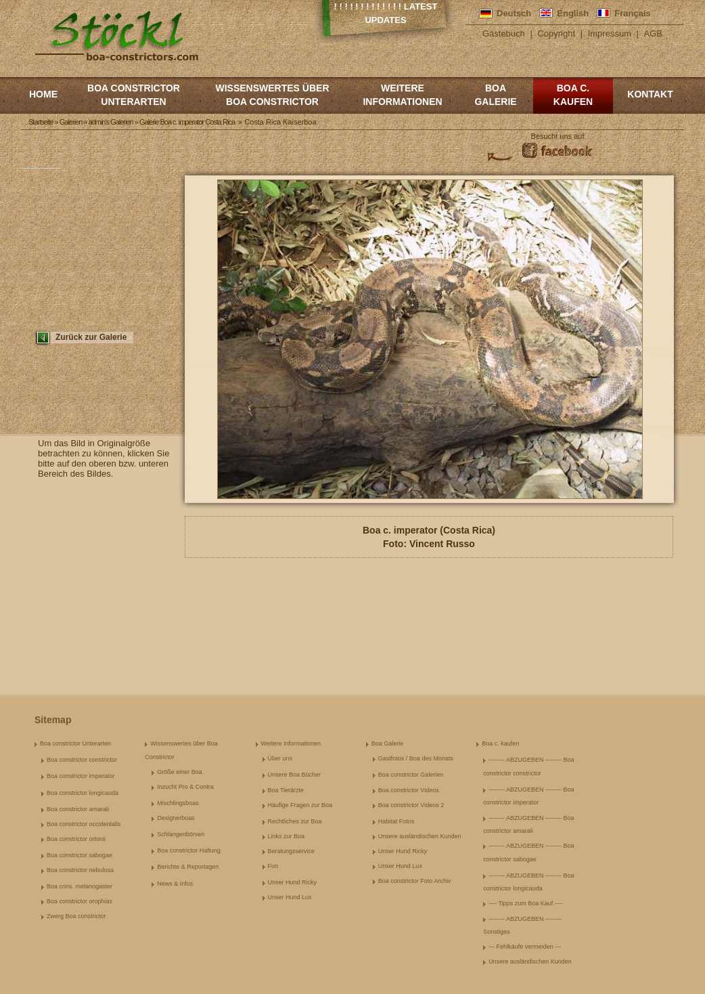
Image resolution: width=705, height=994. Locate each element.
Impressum (609, 33)
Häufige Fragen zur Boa (300, 805)
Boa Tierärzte (286, 790)
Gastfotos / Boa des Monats (415, 758)
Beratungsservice (291, 851)
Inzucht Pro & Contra (185, 786)
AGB (653, 33)
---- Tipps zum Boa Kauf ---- (525, 903)
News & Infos (175, 883)
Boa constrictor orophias (79, 901)
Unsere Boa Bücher (294, 774)
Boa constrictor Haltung (189, 850)
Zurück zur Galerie (91, 337)
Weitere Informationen (402, 95)
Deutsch (514, 13)
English (573, 13)
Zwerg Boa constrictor (76, 916)
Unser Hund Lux (290, 897)
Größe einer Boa (179, 772)
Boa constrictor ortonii (76, 839)
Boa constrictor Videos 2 (411, 805)
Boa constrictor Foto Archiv (414, 881)
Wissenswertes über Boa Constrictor (272, 95)
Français (632, 13)
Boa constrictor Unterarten (133, 95)
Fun (273, 866)
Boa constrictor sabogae (79, 855)
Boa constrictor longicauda (82, 793)
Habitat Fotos (396, 821)
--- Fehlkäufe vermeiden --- (524, 946)
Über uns (280, 758)
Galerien (71, 122)
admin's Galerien (111, 122)
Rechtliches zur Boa (295, 821)
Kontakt (650, 94)
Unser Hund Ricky (292, 882)
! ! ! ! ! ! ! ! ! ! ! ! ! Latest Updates (386, 13)
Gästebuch (503, 33)
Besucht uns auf (558, 136)
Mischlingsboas (178, 803)
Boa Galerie (495, 95)
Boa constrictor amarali (78, 809)
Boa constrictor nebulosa (80, 870)
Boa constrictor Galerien (411, 774)
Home (43, 94)
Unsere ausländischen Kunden (419, 836)
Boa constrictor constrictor (82, 759)
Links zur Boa (286, 836)
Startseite (40, 122)
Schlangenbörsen (180, 834)
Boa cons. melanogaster (79, 886)
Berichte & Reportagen (188, 866)
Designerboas (176, 818)
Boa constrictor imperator (81, 776)
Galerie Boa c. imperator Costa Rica (187, 122)
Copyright (556, 33)
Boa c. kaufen (573, 95)
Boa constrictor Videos (408, 790)
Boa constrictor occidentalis (84, 824)
